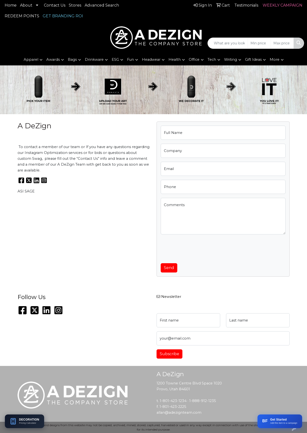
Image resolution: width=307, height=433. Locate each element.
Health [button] (174, 59)
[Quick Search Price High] (282, 43)
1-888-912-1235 (202, 401)
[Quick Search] (228, 43)
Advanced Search (102, 5)
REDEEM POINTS (22, 16)
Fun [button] (130, 59)
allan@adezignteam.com (179, 412)
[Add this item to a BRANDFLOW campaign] (279, 421)
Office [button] (194, 59)
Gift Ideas (253, 59)
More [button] (274, 59)
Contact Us (54, 5)
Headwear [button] (151, 59)
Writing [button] (230, 59)
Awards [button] (53, 59)
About (26, 5)
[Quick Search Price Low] (259, 43)
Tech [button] (212, 59)
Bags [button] (72, 59)
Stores (75, 5)
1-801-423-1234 (173, 401)
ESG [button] (115, 59)
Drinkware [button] (94, 59)
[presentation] (198, 247)
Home (11, 5)
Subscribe (169, 354)
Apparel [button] (31, 59)
